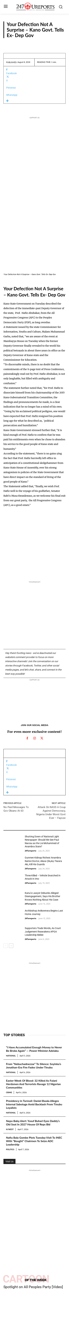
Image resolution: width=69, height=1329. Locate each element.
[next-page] (11, 945)
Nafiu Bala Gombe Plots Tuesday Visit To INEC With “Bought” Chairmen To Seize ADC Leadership (34, 1141)
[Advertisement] (34, 194)
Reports (58, 43)
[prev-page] (5, 945)
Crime (9, 1092)
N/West (10, 1129)
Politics (10, 1149)
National (11, 1056)
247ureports (30, 850)
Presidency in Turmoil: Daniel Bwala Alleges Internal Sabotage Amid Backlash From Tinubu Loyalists (34, 1104)
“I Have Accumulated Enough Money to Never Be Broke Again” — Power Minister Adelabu (34, 1049)
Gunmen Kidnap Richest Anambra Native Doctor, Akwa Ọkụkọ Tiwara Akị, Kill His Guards (43, 861)
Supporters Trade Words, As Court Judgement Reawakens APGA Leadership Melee (43, 931)
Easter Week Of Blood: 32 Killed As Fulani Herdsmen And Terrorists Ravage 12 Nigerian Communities (33, 1084)
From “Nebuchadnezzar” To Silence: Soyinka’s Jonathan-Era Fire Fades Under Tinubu (33, 1065)
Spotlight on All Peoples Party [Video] (33, 1287)
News (6, 903)
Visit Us (9, 1161)
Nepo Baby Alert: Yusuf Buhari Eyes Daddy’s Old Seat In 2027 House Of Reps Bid (33, 1122)
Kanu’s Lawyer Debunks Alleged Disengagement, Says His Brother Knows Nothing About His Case (42, 896)
